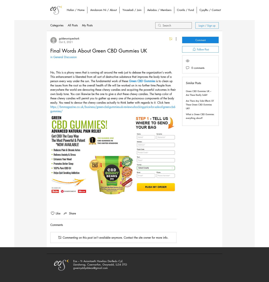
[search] (173, 25)
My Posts (87, 25)
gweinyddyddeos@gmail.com (90, 268)
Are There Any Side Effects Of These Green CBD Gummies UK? (199, 104)
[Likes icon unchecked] (52, 213)
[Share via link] (69, 213)
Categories (56, 25)
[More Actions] (174, 39)
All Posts (73, 25)
